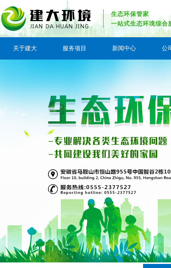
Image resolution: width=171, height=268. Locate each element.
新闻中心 (124, 48)
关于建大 (25, 48)
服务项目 (74, 48)
